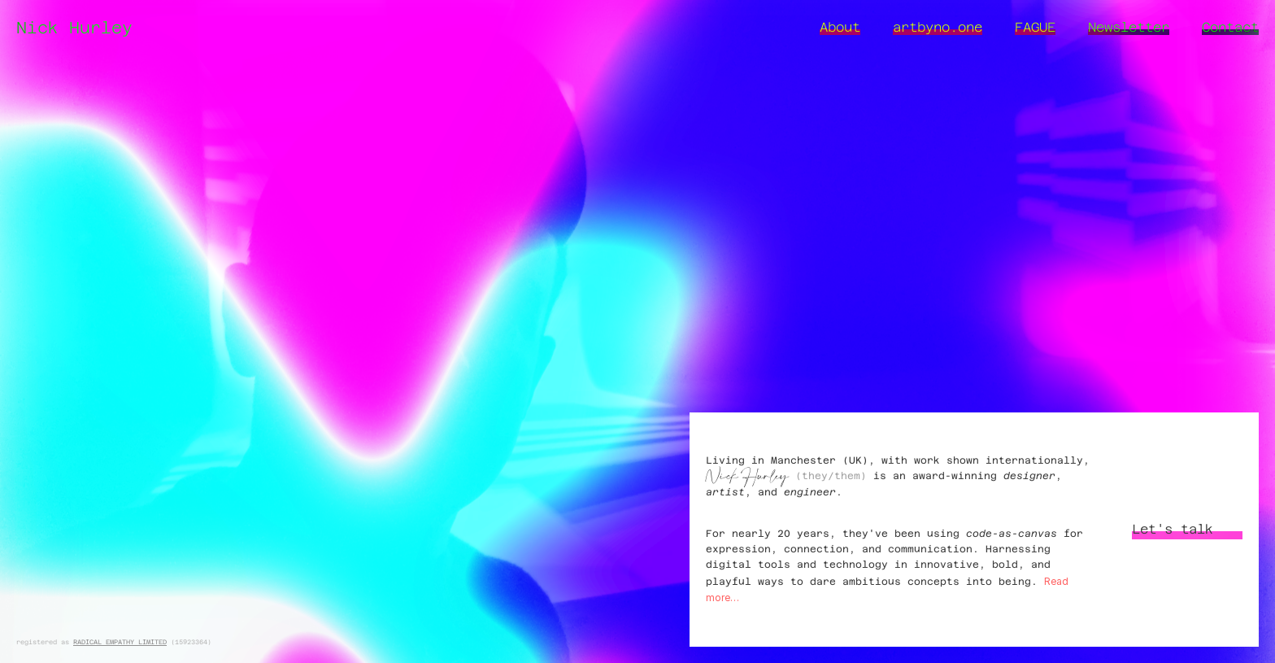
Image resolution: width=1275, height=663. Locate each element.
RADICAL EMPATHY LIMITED (120, 642)
